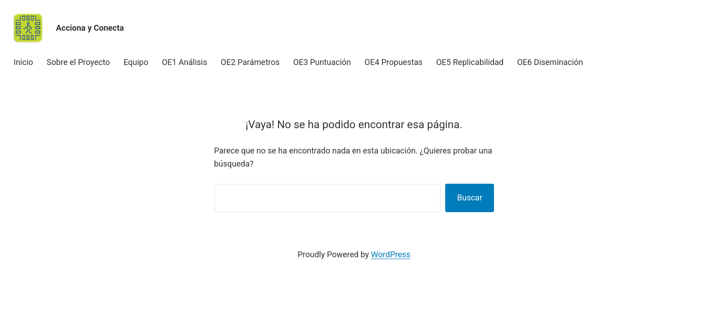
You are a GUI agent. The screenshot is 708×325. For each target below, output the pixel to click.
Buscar (469, 197)
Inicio (23, 62)
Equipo (135, 62)
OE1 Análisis (184, 62)
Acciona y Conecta (90, 27)
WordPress (390, 254)
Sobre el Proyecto (78, 62)
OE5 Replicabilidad (469, 62)
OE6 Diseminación (550, 62)
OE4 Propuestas (393, 62)
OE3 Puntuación (322, 62)
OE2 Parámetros (250, 62)
